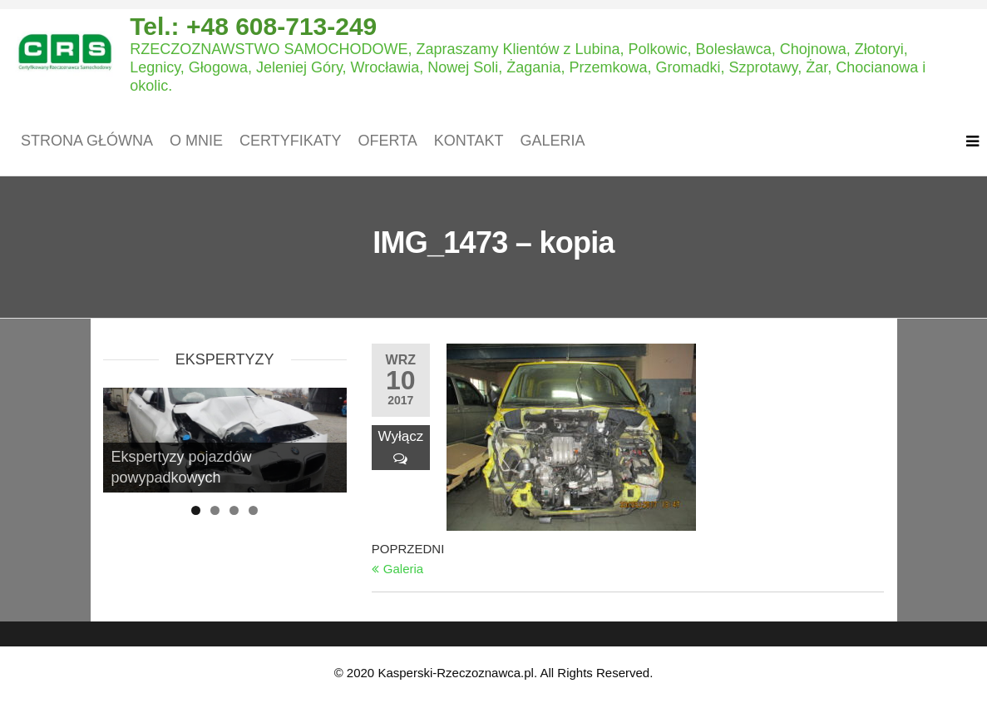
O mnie (196, 140)
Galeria (552, 140)
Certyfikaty (290, 140)
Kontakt (469, 140)
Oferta (387, 140)
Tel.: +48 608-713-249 (253, 26)
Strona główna (87, 140)
